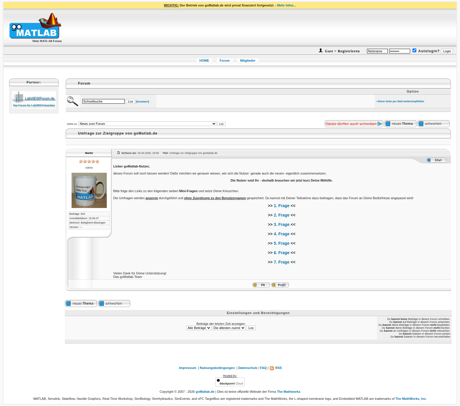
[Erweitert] (142, 101)
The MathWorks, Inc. (411, 398)
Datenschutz (247, 368)
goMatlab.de (205, 391)
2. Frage (282, 215)
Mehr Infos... (286, 5)
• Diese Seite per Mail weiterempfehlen (400, 101)
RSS (275, 368)
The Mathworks (288, 391)
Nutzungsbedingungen (217, 368)
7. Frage (282, 262)
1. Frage (282, 205)
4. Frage (282, 233)
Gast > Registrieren (342, 51)
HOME (204, 60)
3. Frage (282, 224)
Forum (225, 60)
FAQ (263, 368)
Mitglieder (248, 60)
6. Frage (282, 252)
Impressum (187, 368)
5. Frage (282, 243)
